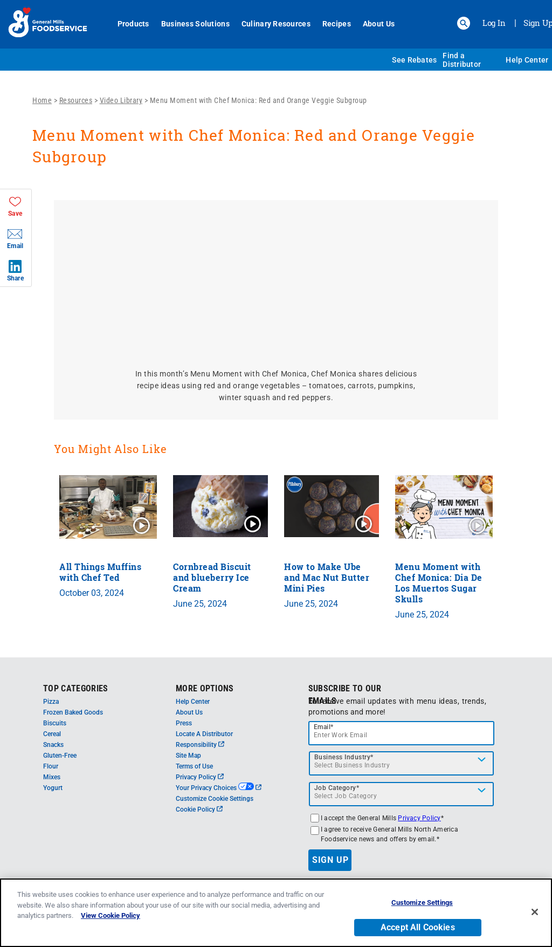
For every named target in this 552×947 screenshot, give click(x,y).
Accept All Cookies (418, 927)
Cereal (52, 734)
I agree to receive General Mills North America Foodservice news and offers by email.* (389, 834)
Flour (50, 766)
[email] (401, 733)
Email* (324, 727)
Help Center (527, 60)
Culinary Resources (276, 23)
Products (133, 23)
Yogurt (53, 788)
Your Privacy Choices (218, 788)
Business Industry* (344, 757)
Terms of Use (194, 766)
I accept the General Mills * (382, 818)
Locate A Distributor (204, 734)
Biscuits (54, 723)
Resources (76, 100)
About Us (379, 23)
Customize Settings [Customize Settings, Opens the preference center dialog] (422, 902)
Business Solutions (195, 23)
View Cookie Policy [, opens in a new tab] (110, 915)
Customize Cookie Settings (214, 798)
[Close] (535, 912)
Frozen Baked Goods (73, 712)
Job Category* (337, 788)
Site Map (188, 755)
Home (42, 100)
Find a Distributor (462, 59)
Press (184, 723)
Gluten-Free (60, 755)
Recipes (336, 23)
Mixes (51, 777)
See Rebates (414, 60)
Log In (494, 22)
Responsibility (200, 745)
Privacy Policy (200, 777)
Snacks (53, 745)
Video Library (121, 100)
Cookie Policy (199, 809)
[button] (463, 23)
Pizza (51, 701)
